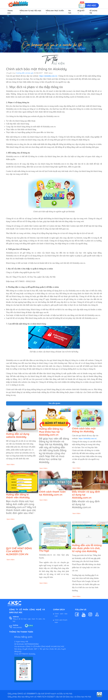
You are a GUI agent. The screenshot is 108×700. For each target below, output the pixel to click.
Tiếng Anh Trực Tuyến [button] (55, 11)
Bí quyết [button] (81, 11)
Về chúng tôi (93, 12)
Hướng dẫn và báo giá (24, 73)
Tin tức (69, 12)
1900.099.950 (17, 627)
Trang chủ (10, 12)
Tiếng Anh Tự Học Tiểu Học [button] (30, 11)
